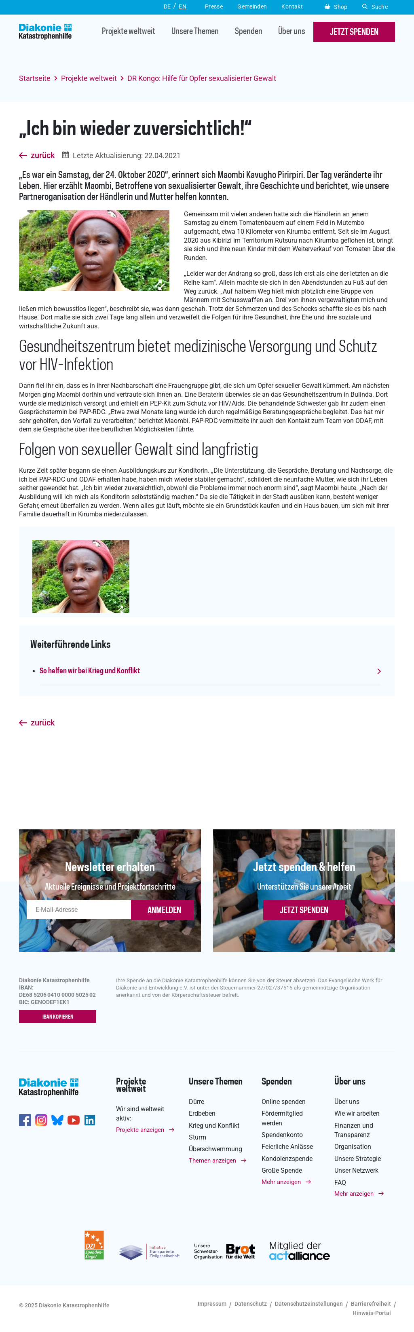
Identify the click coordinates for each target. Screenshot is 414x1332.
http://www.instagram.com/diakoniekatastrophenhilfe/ (41, 1120)
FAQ (340, 1182)
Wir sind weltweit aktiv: (140, 1113)
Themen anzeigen (212, 1160)
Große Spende (282, 1171)
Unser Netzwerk (356, 1171)
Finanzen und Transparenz (353, 1130)
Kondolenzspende (287, 1159)
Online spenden (284, 1102)
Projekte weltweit (128, 32)
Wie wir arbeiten (357, 1114)
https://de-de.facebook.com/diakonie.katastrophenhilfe (25, 1120)
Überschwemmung (215, 1149)
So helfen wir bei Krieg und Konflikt (90, 671)
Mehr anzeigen (281, 1182)
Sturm (197, 1137)
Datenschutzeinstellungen (309, 1303)
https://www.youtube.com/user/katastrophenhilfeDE (74, 1120)
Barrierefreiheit (371, 1303)
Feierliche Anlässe (287, 1147)
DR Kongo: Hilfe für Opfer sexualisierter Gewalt (201, 78)
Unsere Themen (195, 32)
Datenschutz (250, 1303)
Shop (336, 7)
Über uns (291, 32)
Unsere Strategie (357, 1159)
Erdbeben (202, 1114)
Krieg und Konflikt (214, 1125)
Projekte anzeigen (140, 1129)
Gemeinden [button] (252, 6)
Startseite (35, 78)
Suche (375, 7)
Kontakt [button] (292, 6)
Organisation (352, 1147)
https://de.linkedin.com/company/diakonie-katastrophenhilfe (90, 1120)
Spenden (248, 32)
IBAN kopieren (59, 1017)
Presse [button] (214, 6)
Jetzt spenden (304, 911)
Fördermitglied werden (282, 1118)
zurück (43, 155)
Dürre (196, 1102)
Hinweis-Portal (372, 1313)
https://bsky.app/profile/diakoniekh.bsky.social (57, 1120)
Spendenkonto (282, 1135)
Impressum (212, 1303)
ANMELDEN (164, 911)
